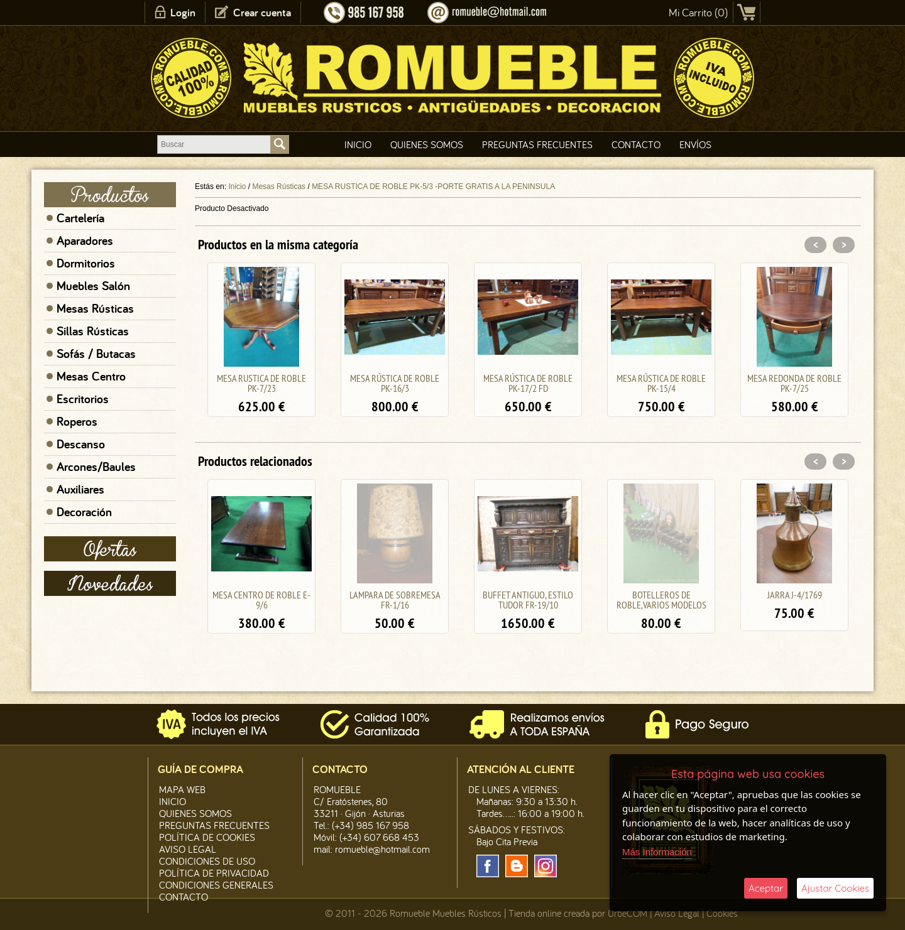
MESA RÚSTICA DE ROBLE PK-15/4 (661, 383)
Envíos (695, 144)
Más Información (657, 851)
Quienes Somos (426, 144)
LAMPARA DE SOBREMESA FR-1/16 (395, 599)
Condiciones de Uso (207, 861)
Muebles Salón (93, 286)
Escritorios (83, 399)
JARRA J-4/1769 (794, 594)
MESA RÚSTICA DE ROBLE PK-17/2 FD (528, 383)
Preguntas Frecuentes (537, 144)
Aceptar (766, 888)
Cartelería (80, 218)
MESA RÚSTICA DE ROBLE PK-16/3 (394, 383)
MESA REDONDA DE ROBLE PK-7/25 (794, 383)
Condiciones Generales (216, 885)
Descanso (81, 444)
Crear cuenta (262, 12)
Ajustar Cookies (835, 888)
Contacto (636, 144)
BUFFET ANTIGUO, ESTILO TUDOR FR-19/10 (528, 599)
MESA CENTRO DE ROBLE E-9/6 (261, 599)
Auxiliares (80, 489)
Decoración (84, 512)
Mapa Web (182, 789)
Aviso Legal (676, 913)
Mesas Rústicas (95, 308)
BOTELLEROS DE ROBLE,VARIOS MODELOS (661, 599)
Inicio (357, 144)
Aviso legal (187, 849)
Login (182, 12)
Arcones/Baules (96, 466)
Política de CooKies (207, 837)
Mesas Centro (91, 376)
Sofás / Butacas (96, 353)
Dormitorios (86, 263)
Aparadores (85, 240)
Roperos (77, 421)
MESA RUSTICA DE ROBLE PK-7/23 (261, 383)
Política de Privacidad (214, 873)
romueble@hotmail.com (382, 849)
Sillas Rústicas (93, 331)
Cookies (722, 913)
